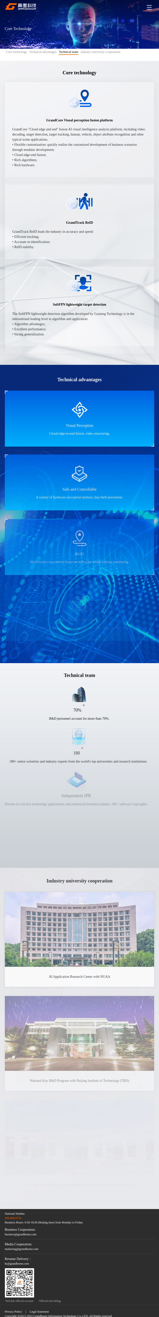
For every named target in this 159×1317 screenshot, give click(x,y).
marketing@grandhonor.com (21, 1249)
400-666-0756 (13, 1218)
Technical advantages (42, 52)
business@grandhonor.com (21, 1234)
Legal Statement (39, 1311)
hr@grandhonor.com (17, 1263)
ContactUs (152, 651)
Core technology (16, 52)
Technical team (68, 52)
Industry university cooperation (100, 52)
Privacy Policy (13, 1311)
